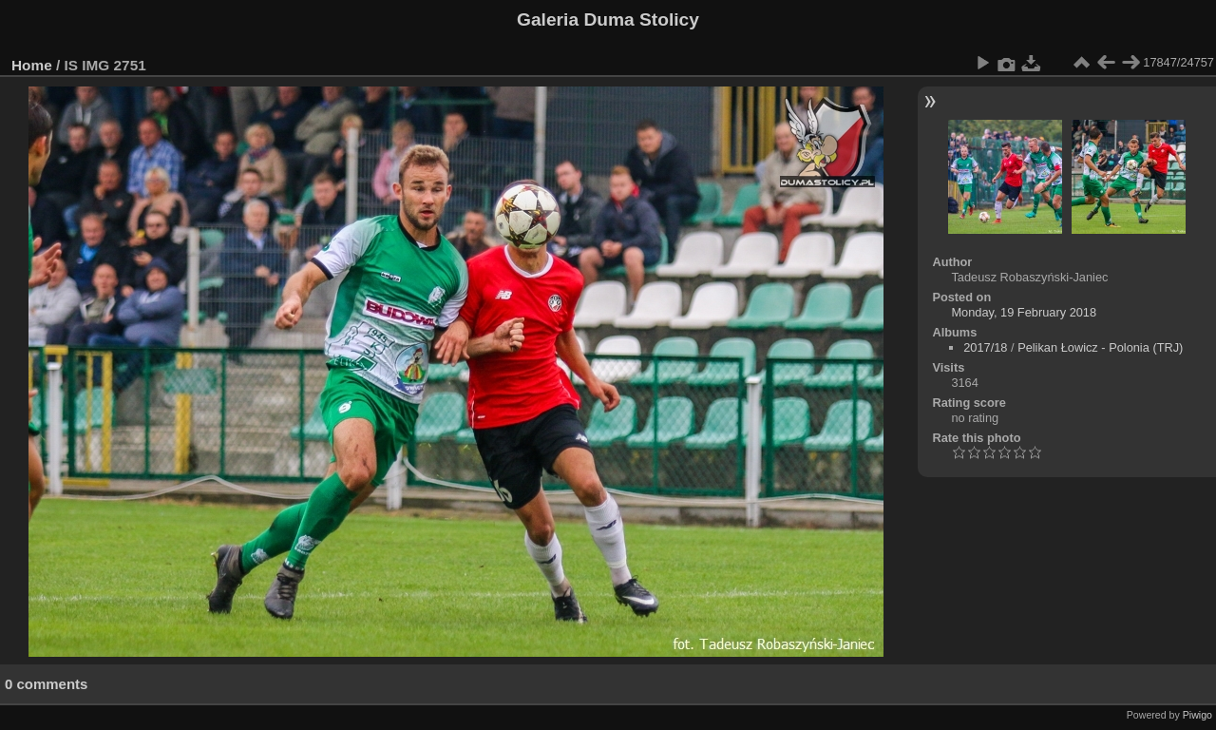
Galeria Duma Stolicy (608, 19)
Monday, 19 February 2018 (1023, 312)
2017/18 (985, 347)
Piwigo (1197, 714)
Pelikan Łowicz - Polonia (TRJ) (1100, 347)
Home (31, 65)
